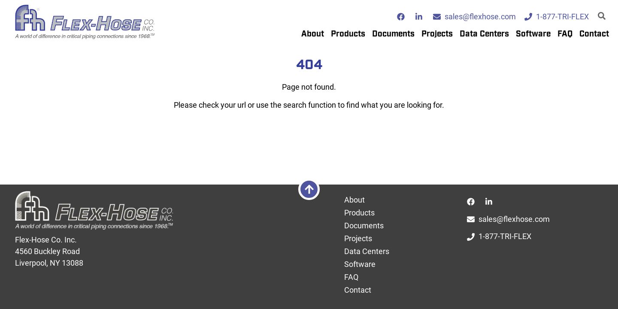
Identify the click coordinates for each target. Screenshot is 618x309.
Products (348, 34)
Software (533, 34)
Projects (437, 34)
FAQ (565, 34)
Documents (393, 34)
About (312, 34)
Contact (594, 34)
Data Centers (484, 34)
